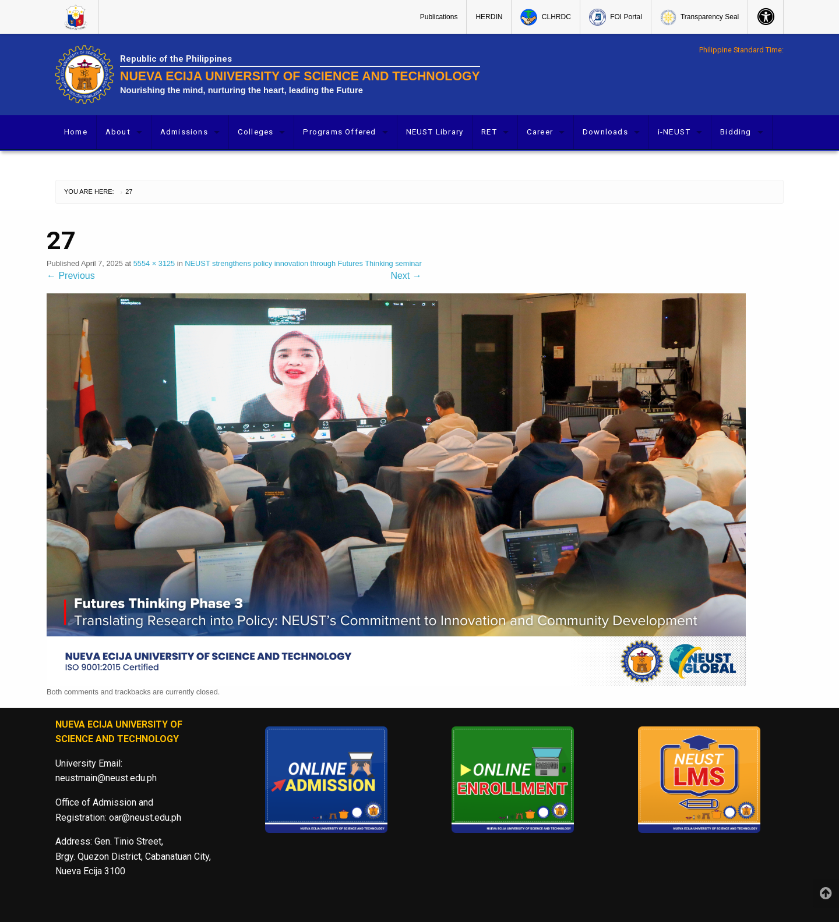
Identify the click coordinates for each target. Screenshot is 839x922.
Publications (439, 17)
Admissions (184, 131)
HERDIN (488, 17)
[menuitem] (77, 17)
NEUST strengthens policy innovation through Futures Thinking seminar (303, 263)
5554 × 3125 (154, 263)
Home (75, 131)
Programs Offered (339, 131)
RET (489, 131)
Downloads (605, 131)
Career (540, 131)
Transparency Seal (699, 17)
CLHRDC (545, 17)
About (118, 131)
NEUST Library (435, 131)
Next (405, 276)
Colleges (256, 131)
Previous (71, 276)
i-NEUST (674, 131)
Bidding (735, 131)
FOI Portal (615, 17)
